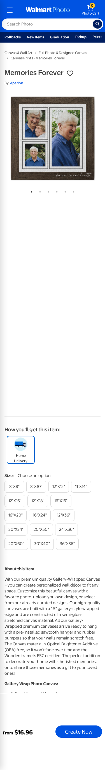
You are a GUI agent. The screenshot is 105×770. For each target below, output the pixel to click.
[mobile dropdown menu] (10, 10)
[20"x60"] (16, 544)
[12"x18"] (37, 501)
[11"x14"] (81, 487)
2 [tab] (39, 191)
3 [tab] (47, 191)
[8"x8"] (14, 487)
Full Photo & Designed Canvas (63, 53)
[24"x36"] (66, 530)
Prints (97, 37)
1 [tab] (30, 191)
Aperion (16, 83)
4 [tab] (56, 191)
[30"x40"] (42, 544)
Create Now (78, 732)
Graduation (59, 37)
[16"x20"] (15, 515)
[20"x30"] (41, 530)
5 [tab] (64, 191)
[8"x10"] (36, 487)
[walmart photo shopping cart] (91, 10)
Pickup (81, 37)
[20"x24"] (15, 530)
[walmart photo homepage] (48, 10)
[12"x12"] (58, 487)
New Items (35, 37)
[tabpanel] (52, 138)
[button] (70, 73)
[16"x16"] (60, 501)
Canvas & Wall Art (18, 53)
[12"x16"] (14, 501)
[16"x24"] (40, 515)
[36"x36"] (67, 544)
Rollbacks (12, 37)
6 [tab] (72, 191)
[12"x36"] (63, 515)
